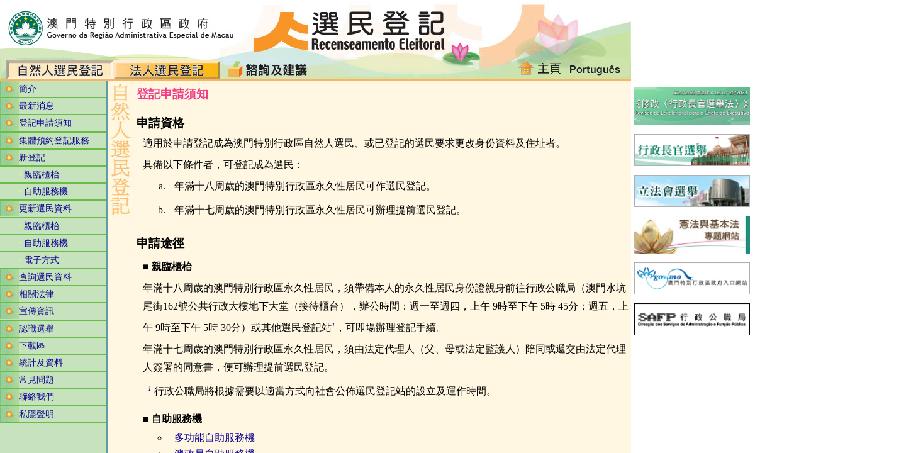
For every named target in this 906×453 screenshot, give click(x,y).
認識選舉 (36, 328)
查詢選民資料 (45, 277)
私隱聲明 (36, 414)
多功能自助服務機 (214, 437)
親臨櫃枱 (41, 174)
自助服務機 (46, 191)
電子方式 (41, 260)
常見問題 (36, 379)
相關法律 (36, 294)
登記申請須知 (45, 123)
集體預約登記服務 (54, 140)
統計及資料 (41, 362)
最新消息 (36, 106)
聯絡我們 (36, 396)
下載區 (32, 345)
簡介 (27, 89)
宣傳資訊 (36, 311)
